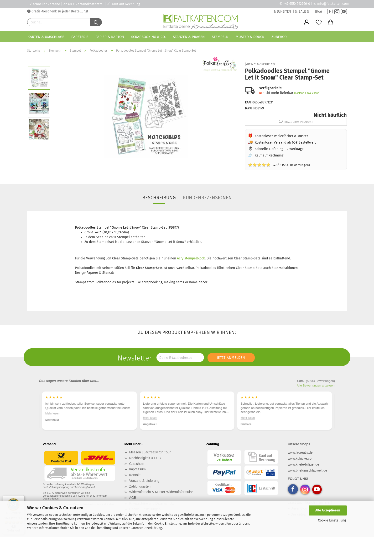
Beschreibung (159, 197)
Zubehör (279, 37)
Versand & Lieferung (144, 481)
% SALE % (302, 12)
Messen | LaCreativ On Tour (150, 452)
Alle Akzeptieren (327, 510)
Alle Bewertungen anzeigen (315, 385)
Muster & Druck (250, 37)
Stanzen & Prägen (189, 37)
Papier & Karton (109, 37)
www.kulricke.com (301, 458)
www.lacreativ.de (300, 452)
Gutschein (136, 464)
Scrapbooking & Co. (148, 37)
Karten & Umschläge (46, 37)
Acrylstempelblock (191, 258)
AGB (132, 497)
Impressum (137, 469)
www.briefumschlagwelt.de (307, 470)
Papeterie (79, 37)
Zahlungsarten (140, 486)
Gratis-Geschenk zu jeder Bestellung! (59, 11)
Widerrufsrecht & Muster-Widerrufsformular (161, 492)
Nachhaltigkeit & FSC (145, 458)
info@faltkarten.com (333, 4)
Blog (318, 12)
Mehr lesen (52, 413)
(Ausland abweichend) (307, 93)
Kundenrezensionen (207, 197)
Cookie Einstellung (332, 520)
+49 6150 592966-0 (296, 4)
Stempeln (220, 37)
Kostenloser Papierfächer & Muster (281, 136)
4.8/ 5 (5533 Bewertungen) (279, 164)
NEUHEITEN (282, 12)
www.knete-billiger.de (303, 464)
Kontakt (134, 475)
